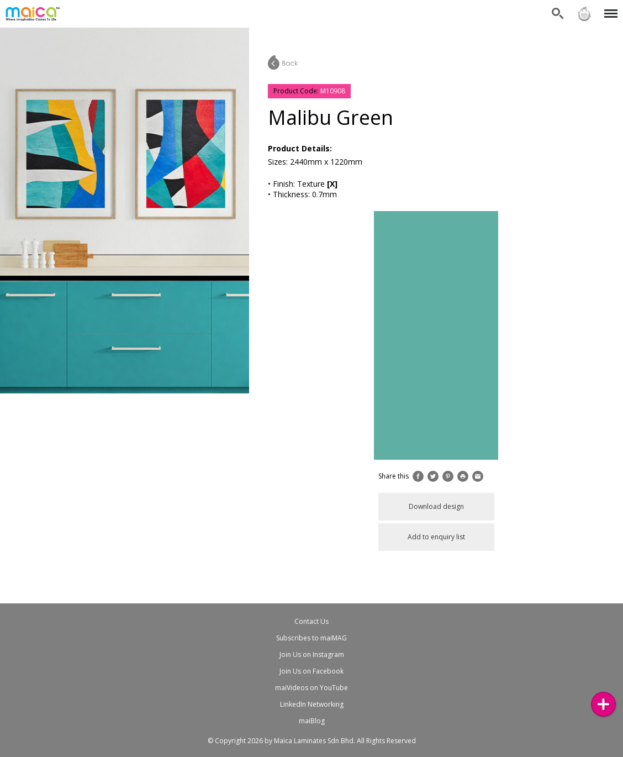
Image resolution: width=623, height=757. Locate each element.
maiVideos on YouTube (311, 687)
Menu (609, 8)
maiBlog (312, 721)
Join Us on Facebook (311, 671)
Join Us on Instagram (311, 654)
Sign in (584, 14)
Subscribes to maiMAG (311, 638)
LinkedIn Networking (312, 704)
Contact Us (311, 621)
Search (558, 14)
